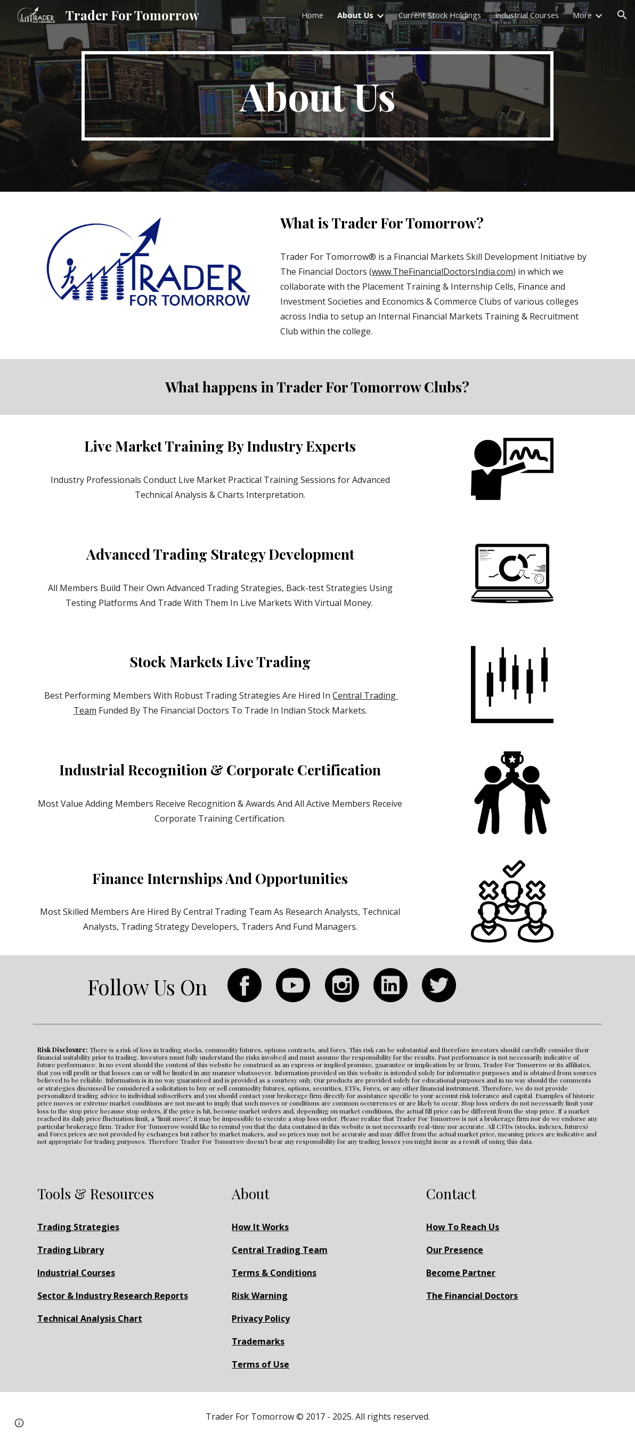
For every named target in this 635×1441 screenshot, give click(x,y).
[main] (317, 96)
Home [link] (312, 15)
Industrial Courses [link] (527, 15)
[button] (622, 15)
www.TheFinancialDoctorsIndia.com (442, 271)
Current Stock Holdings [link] (439, 15)
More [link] (582, 15)
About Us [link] (355, 15)
